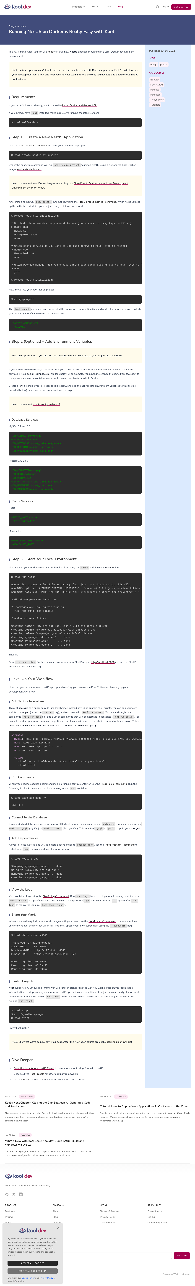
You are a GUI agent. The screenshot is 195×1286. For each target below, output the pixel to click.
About (55, 1211)
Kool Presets (37, 1074)
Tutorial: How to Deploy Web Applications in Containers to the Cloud (144, 1106)
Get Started (181, 7)
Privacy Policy (108, 1217)
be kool (154, 79)
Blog (120, 6)
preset (163, 64)
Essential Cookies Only (32, 1271)
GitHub (152, 1217)
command (32, 145)
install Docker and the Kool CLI (79, 105)
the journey (157, 99)
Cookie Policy (107, 1222)
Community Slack (157, 1222)
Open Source (155, 1211)
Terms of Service (109, 1211)
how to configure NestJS (46, 404)
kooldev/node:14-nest (29, 169)
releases (155, 94)
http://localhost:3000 (103, 662)
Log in (165, 6)
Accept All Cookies (32, 1263)
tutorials (21, 26)
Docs (108, 6)
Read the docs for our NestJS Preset (34, 1068)
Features (10, 1211)
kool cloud (156, 84)
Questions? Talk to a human (176, 1274)
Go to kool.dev (22, 1079)
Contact (56, 1222)
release (154, 89)
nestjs (153, 64)
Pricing (95, 6)
